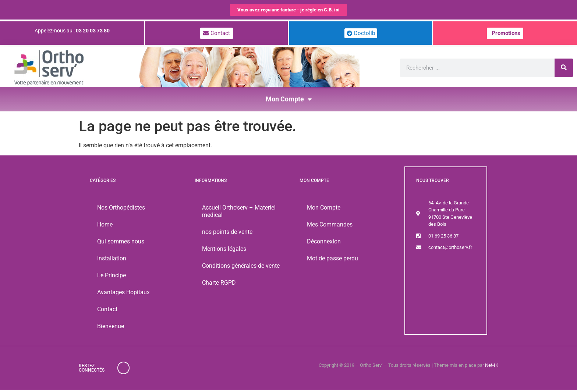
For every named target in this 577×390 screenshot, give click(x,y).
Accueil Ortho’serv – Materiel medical (239, 211)
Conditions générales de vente (241, 265)
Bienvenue (110, 326)
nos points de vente (227, 231)
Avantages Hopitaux (123, 292)
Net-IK (491, 365)
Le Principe (111, 275)
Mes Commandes (330, 224)
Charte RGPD (219, 282)
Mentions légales (224, 248)
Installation (111, 258)
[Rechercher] (564, 68)
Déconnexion (324, 241)
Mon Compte (289, 96)
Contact (107, 309)
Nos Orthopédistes (121, 207)
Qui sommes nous (120, 241)
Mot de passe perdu (332, 258)
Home (105, 224)
